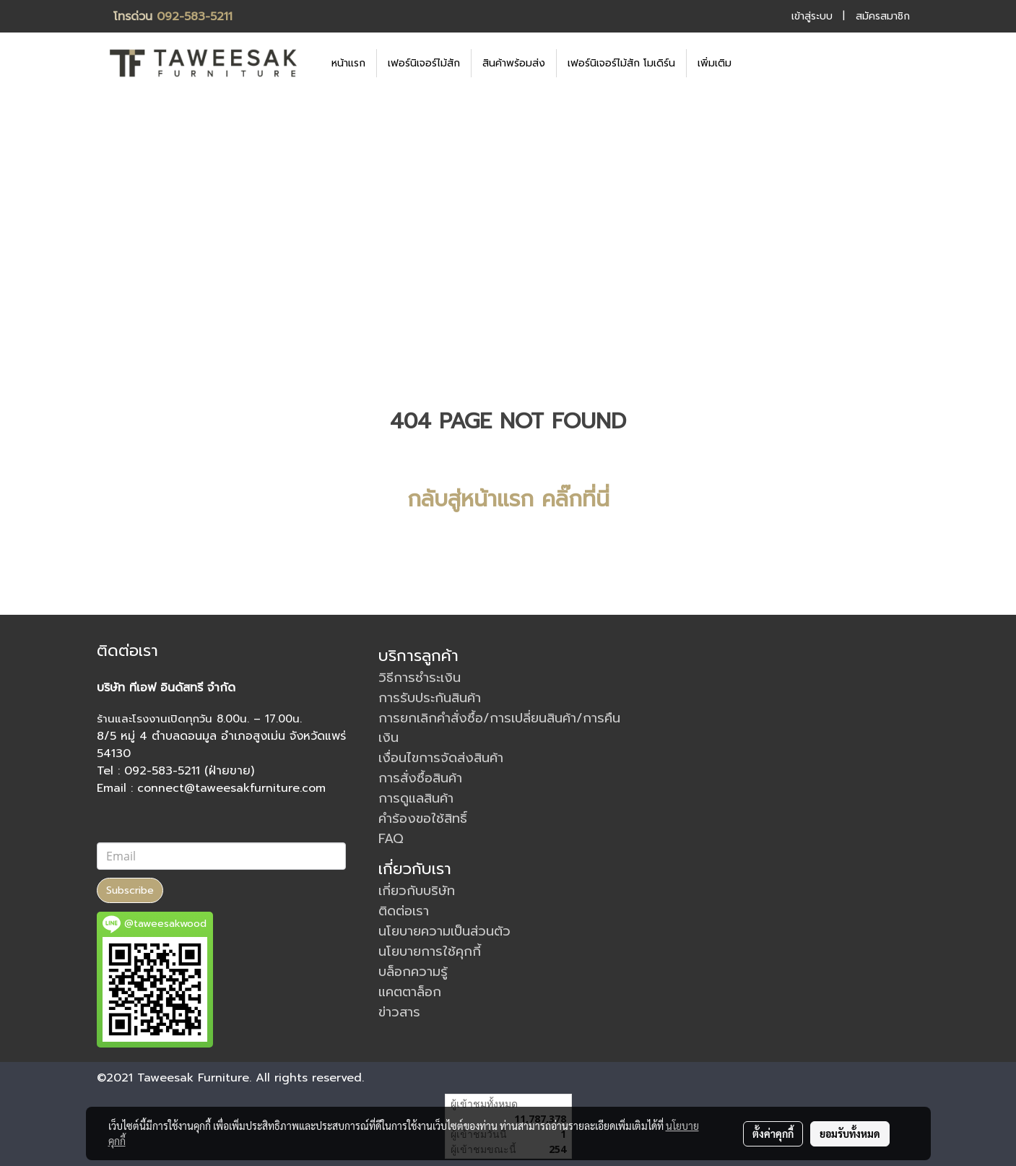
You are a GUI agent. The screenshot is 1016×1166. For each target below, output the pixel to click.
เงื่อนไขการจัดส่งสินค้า (440, 758)
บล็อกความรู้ (413, 972)
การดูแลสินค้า (415, 798)
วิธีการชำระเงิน (419, 678)
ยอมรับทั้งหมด (850, 1133)
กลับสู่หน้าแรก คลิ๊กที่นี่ (508, 499)
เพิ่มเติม (714, 63)
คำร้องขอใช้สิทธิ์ (422, 818)
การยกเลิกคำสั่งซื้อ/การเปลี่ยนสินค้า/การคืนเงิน (499, 728)
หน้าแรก (348, 63)
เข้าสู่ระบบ (812, 16)
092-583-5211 (195, 16)
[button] (764, 63)
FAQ (391, 839)
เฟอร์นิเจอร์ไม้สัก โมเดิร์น (621, 63)
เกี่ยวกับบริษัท (416, 891)
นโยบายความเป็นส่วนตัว (444, 931)
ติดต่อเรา (403, 911)
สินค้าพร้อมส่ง (513, 63)
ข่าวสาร (399, 1012)
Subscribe (130, 890)
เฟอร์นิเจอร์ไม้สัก (424, 63)
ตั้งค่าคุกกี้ (773, 1133)
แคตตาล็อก (409, 992)
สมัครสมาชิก (883, 16)
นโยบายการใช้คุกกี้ (429, 951)
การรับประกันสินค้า (429, 698)
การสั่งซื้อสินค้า (420, 778)
